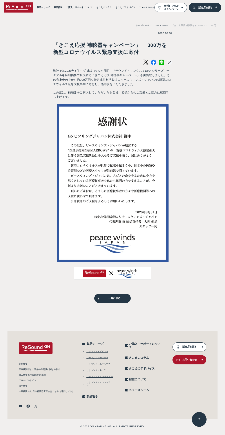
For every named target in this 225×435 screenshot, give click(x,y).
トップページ (142, 25)
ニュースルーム (160, 25)
